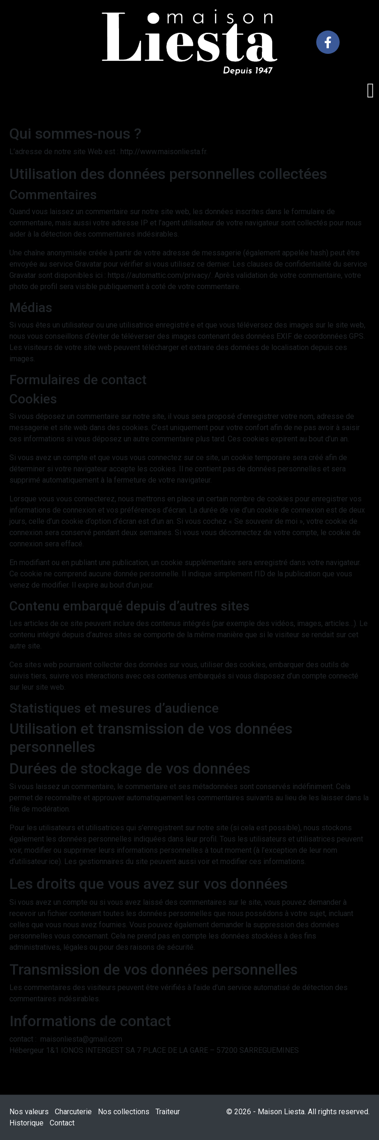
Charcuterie (73, 1111)
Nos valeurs (29, 1111)
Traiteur (168, 1111)
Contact (62, 1122)
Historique (26, 1122)
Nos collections (123, 1111)
